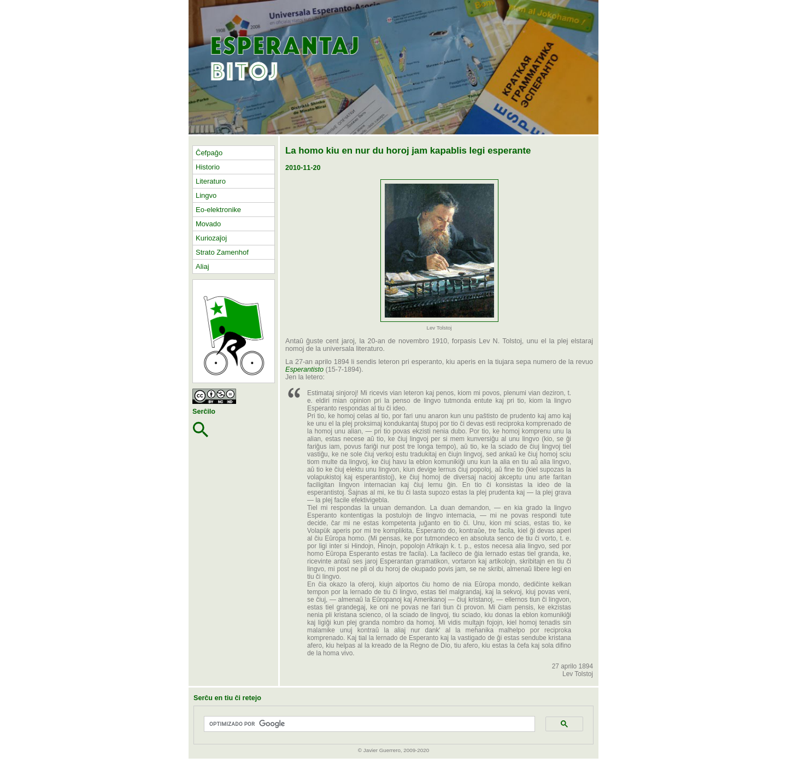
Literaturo (211, 181)
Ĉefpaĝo (209, 153)
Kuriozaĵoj (211, 238)
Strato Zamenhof (222, 252)
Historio (208, 167)
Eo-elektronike (218, 210)
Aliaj (202, 266)
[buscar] (365, 724)
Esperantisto (304, 369)
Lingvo (206, 195)
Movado (208, 224)
